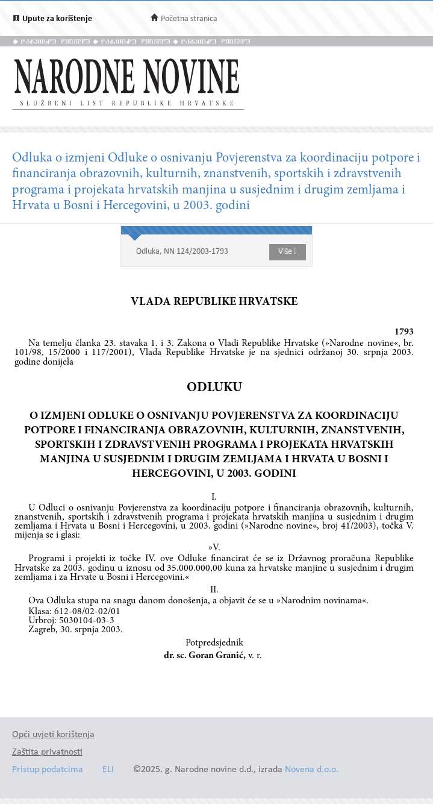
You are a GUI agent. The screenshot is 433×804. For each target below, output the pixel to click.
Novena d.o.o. (311, 770)
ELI (108, 770)
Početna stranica (189, 19)
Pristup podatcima (47, 770)
